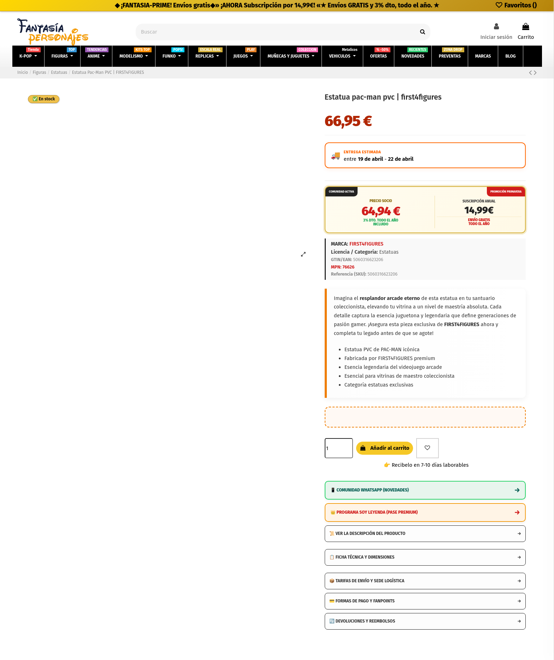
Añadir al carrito (384, 448)
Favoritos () (516, 5)
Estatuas (389, 252)
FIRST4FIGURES (366, 244)
